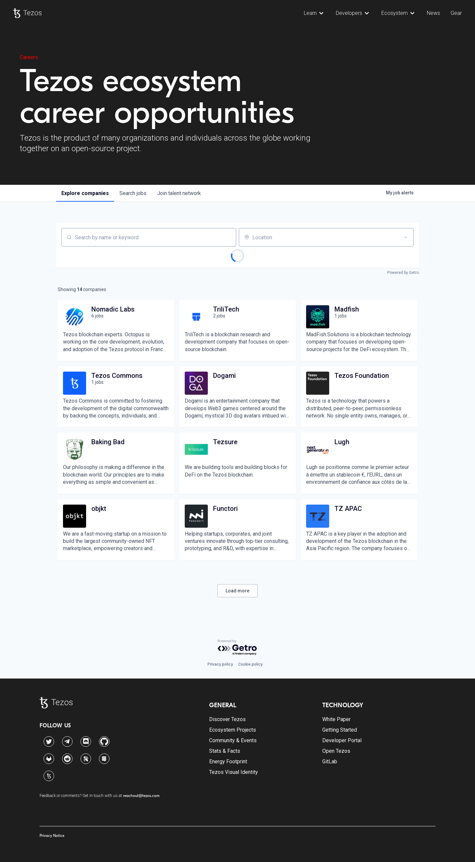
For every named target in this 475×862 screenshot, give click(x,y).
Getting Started (339, 730)
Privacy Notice (52, 835)
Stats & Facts (224, 751)
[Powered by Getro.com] (237, 648)
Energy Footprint (228, 761)
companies (85, 193)
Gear (456, 13)
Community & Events (233, 740)
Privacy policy (220, 664)
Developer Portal (342, 740)
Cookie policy (250, 664)
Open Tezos (336, 751)
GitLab (329, 761)
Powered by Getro (403, 272)
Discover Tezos (227, 719)
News (433, 13)
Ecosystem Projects (232, 730)
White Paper (336, 719)
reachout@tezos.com (141, 795)
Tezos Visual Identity (233, 772)
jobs (132, 193)
